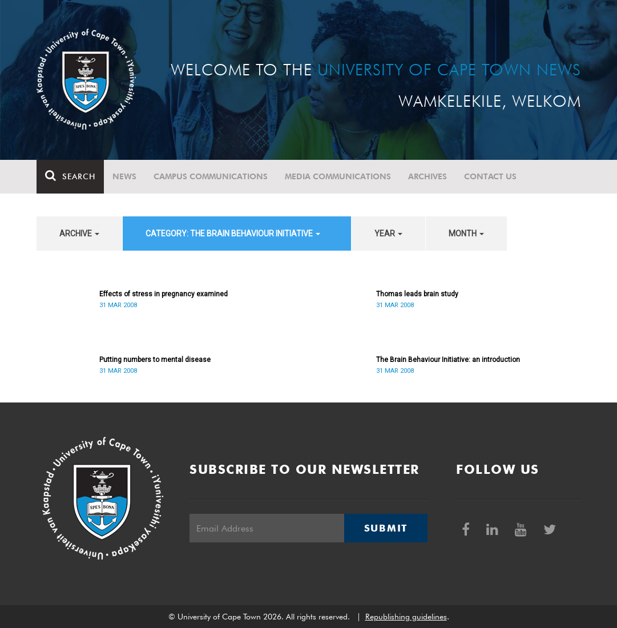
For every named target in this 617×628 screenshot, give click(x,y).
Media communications (338, 176)
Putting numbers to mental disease (155, 360)
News (124, 176)
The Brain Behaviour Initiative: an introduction (448, 360)
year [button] (388, 233)
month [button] (466, 233)
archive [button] (79, 233)
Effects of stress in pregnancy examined (163, 294)
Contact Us (490, 176)
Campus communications (211, 176)
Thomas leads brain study (417, 294)
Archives (427, 176)
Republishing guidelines (406, 616)
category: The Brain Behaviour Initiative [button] (233, 233)
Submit (386, 528)
